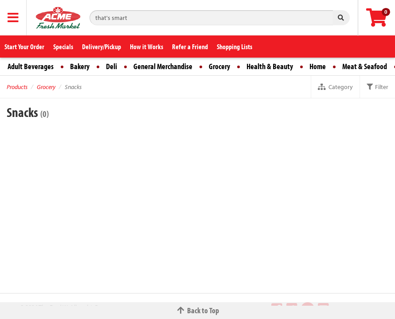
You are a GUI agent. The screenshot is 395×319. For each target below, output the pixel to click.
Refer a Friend (190, 46)
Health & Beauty (269, 66)
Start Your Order (24, 46)
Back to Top (197, 310)
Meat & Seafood (364, 66)
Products (17, 87)
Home (317, 66)
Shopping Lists (234, 46)
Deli (111, 66)
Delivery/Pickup (101, 46)
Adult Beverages (31, 66)
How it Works (146, 46)
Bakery (80, 66)
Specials (63, 46)
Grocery (219, 66)
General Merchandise (162, 66)
